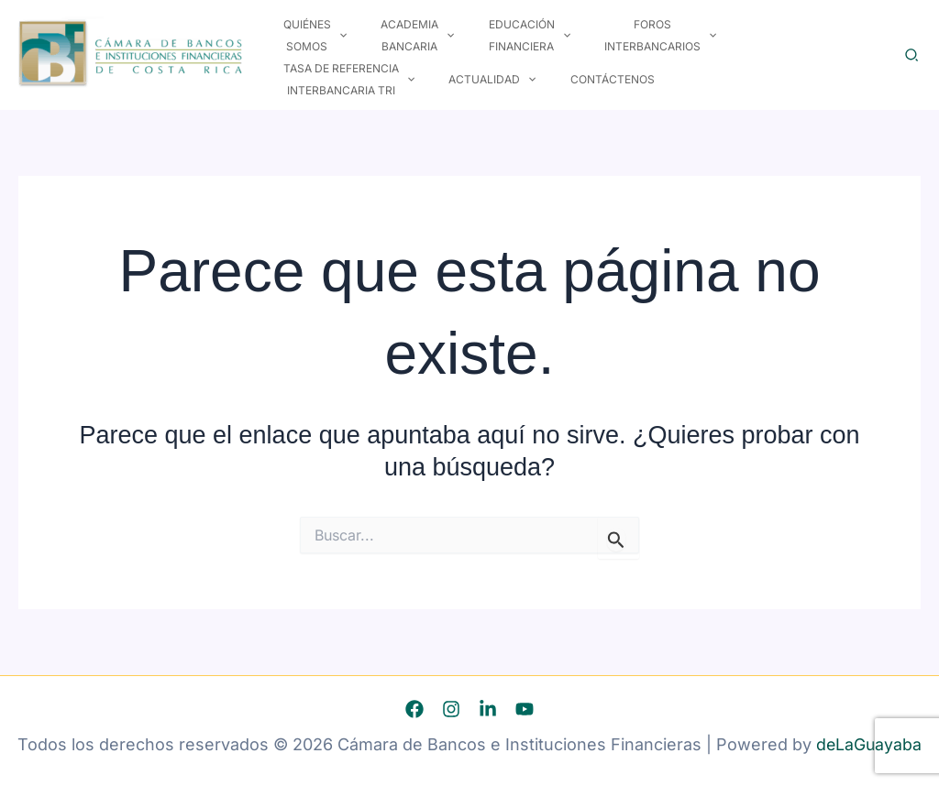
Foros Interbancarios (618, 46)
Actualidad (320, 80)
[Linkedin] (488, 709)
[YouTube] (524, 709)
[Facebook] (414, 709)
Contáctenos (428, 79)
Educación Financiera (498, 46)
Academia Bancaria (399, 46)
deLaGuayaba (868, 744)
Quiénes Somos (308, 46)
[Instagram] (451, 709)
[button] (332, 47)
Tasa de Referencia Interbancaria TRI (761, 46)
